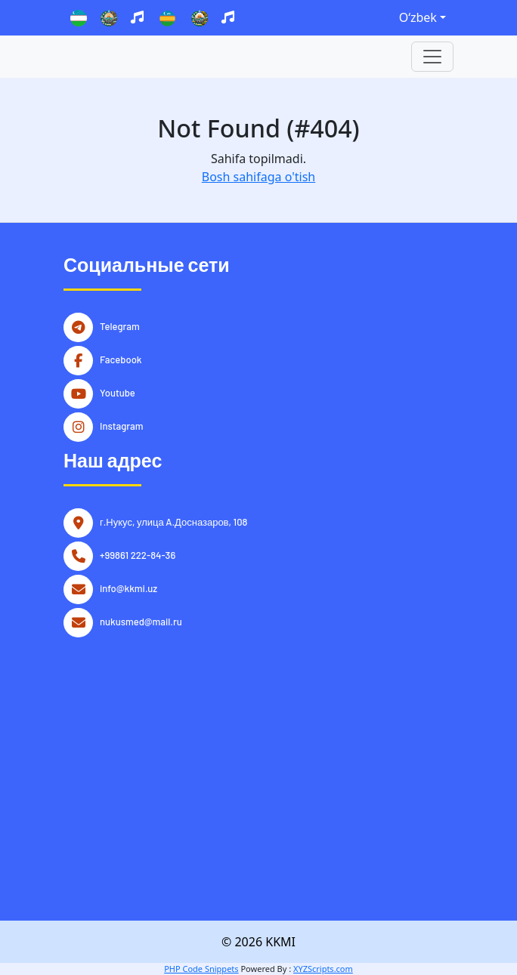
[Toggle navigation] (432, 57)
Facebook (121, 358)
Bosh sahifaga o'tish (258, 176)
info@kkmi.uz (128, 587)
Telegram (120, 325)
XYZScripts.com (323, 968)
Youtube (117, 391)
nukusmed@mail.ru (141, 620)
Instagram (122, 424)
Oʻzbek (418, 17)
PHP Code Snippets (201, 968)
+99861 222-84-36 (137, 553)
